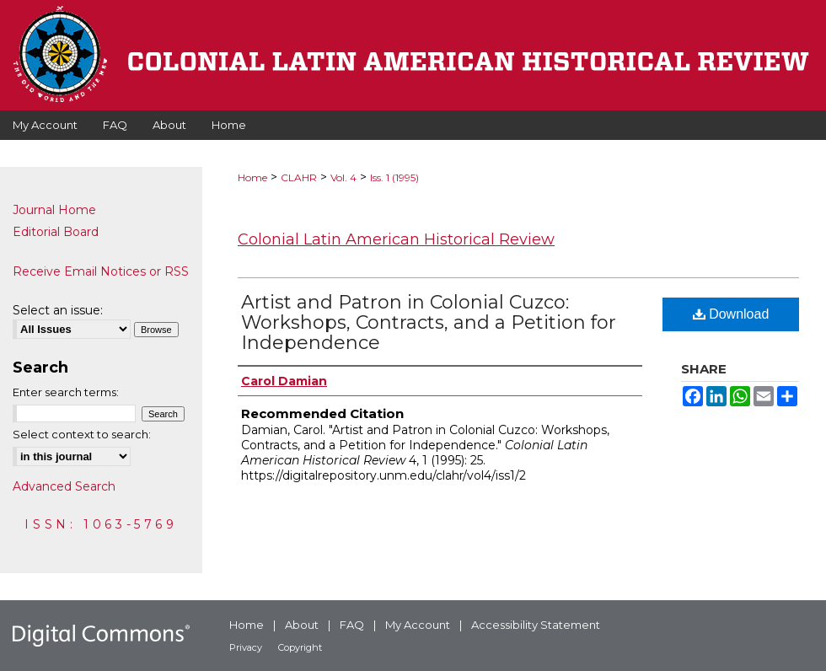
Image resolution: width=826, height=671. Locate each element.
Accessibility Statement (535, 624)
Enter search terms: (66, 392)
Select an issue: (58, 310)
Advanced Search (64, 486)
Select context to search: (82, 434)
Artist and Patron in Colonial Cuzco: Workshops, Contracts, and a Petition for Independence (428, 322)
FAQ (352, 624)
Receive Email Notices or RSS (101, 271)
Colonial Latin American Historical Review (396, 239)
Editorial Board (56, 231)
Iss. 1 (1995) (394, 177)
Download (731, 314)
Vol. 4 (343, 177)
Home (252, 177)
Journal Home (54, 209)
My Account (417, 624)
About (302, 624)
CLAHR (299, 177)
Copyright (300, 647)
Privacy (245, 647)
